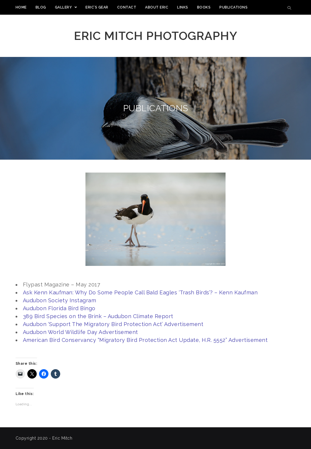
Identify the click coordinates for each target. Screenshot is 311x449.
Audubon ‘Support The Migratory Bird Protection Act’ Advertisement (113, 324)
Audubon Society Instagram (59, 300)
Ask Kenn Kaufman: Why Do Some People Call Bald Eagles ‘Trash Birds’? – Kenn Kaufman (140, 292)
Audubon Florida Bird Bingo (59, 308)
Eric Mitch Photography (155, 36)
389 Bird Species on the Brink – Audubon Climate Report (98, 316)
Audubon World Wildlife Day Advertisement (80, 332)
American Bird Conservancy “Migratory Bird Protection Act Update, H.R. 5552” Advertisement (145, 340)
